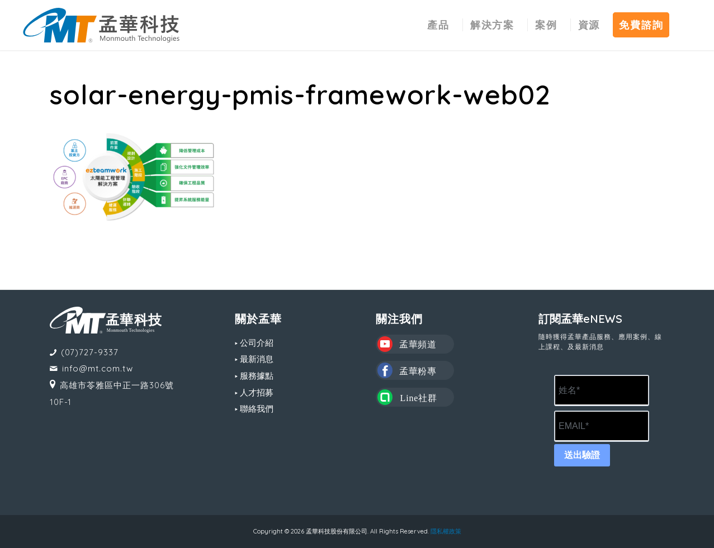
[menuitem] (438, 25)
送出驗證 (582, 455)
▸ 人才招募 (254, 392)
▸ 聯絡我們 (254, 408)
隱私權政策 (446, 531)
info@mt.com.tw (97, 368)
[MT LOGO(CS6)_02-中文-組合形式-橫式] (101, 25)
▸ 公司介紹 (254, 342)
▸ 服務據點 (254, 375)
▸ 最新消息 (254, 359)
